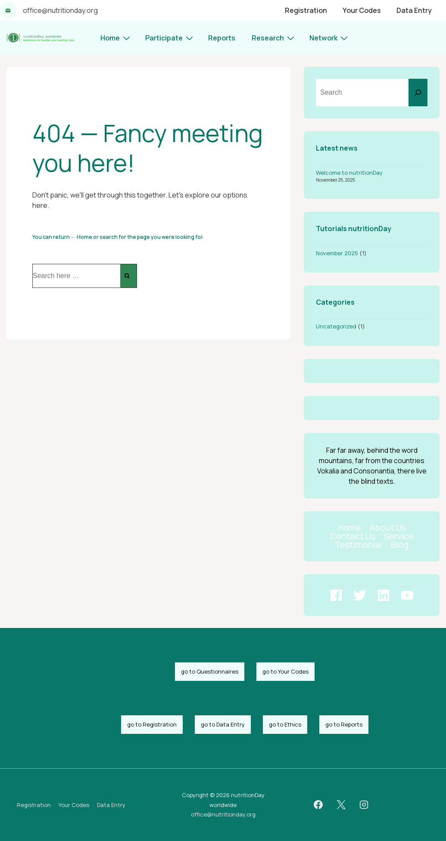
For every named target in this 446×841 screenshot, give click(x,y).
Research (274, 37)
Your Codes (362, 10)
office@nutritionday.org (60, 10)
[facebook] (318, 805)
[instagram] (364, 805)
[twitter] (341, 805)
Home (116, 37)
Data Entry (414, 10)
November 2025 (337, 253)
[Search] (418, 92)
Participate (170, 37)
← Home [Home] (81, 237)
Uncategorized (336, 326)
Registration (306, 10)
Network (329, 37)
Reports (221, 38)
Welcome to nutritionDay (349, 172)
